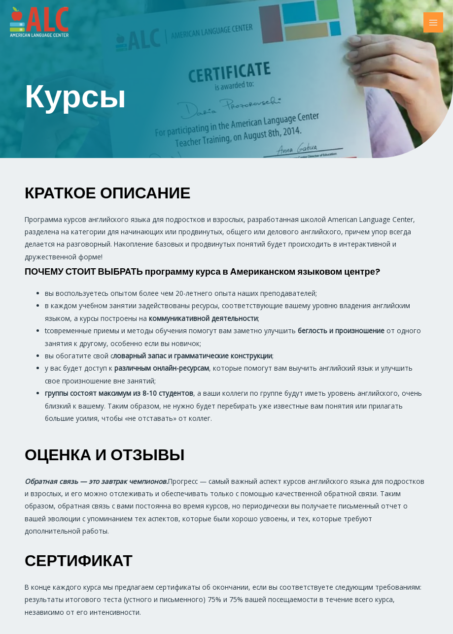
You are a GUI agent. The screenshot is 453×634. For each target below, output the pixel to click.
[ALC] (39, 22)
